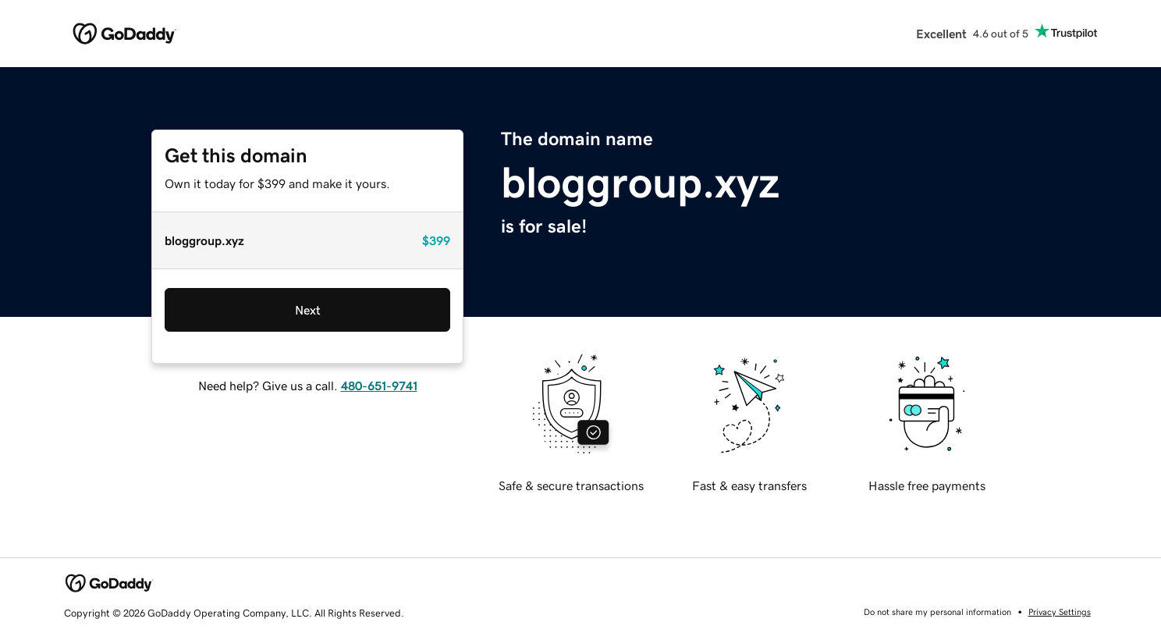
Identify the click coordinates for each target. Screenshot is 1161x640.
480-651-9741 (379, 385)
